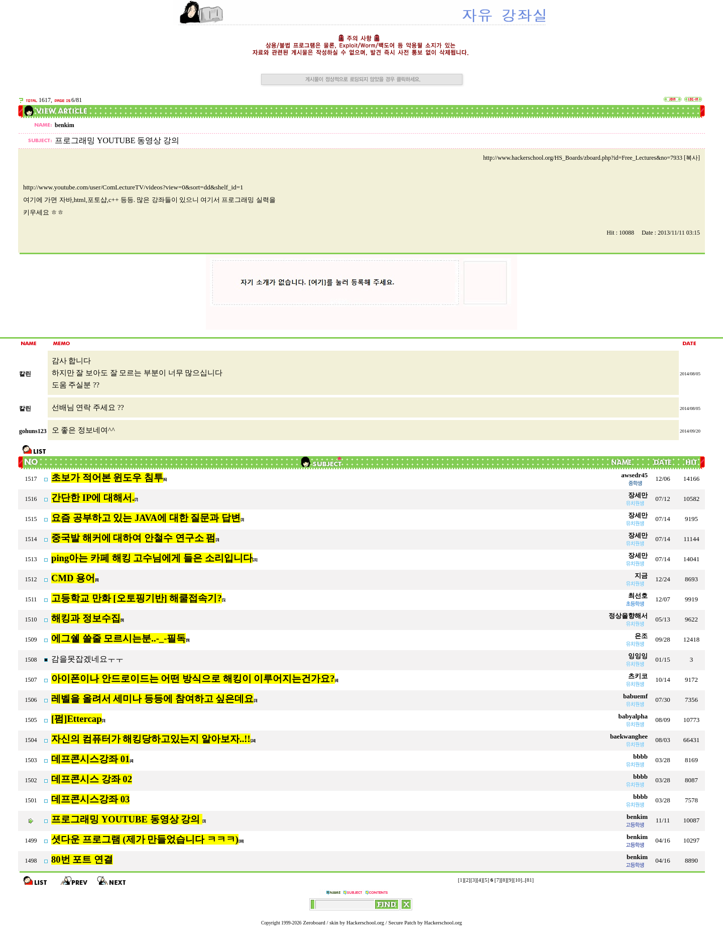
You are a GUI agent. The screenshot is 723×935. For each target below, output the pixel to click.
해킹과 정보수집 (85, 618)
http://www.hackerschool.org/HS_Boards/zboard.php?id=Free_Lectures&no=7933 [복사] (591, 157)
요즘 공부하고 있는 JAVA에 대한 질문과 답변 (145, 517)
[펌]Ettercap (76, 718)
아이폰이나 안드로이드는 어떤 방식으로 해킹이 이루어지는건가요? (193, 678)
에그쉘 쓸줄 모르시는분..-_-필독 (118, 638)
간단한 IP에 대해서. (93, 497)
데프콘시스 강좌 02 (91, 779)
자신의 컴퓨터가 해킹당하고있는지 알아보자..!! (151, 739)
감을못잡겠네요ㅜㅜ (87, 659)
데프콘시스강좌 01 (90, 759)
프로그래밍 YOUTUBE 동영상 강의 (126, 819)
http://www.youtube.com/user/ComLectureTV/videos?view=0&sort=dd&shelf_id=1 (133, 187)
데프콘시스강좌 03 (90, 799)
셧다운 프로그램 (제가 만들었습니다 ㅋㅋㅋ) (144, 839)
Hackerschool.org (365, 922)
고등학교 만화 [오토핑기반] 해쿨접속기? (136, 598)
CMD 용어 (73, 578)
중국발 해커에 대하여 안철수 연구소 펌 (133, 538)
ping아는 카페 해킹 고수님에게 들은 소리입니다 (152, 558)
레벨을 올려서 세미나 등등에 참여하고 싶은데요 (152, 698)
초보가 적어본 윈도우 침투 (107, 477)
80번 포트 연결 (82, 859)
